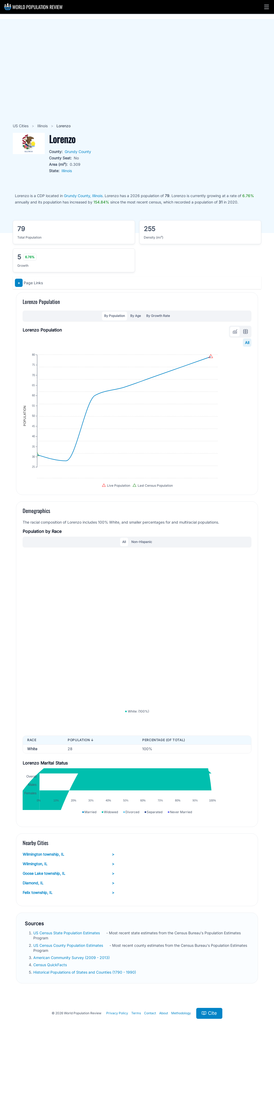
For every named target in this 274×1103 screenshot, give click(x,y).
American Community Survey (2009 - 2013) (72, 1008)
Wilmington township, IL (68, 904)
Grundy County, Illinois (83, 195)
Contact (150, 1064)
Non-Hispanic (141, 565)
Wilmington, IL (68, 914)
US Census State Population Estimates (67, 983)
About (163, 1064)
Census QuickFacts (50, 1015)
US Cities (21, 126)
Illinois (43, 126)
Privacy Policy (117, 1064)
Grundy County (78, 151)
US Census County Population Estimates (68, 995)
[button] (266, 7)
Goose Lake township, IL (68, 924)
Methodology (181, 1064)
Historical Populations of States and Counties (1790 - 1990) (85, 1022)
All (247, 342)
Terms (136, 1064)
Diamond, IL (68, 933)
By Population (114, 316)
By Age (135, 316)
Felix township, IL (68, 943)
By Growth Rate (158, 316)
